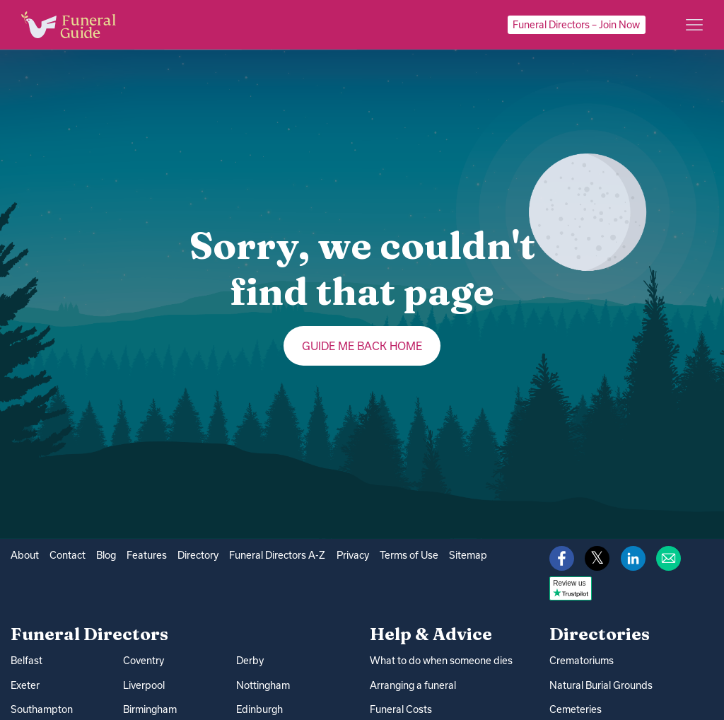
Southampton (42, 709)
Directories (599, 633)
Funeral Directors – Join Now (576, 24)
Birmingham (150, 709)
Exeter (25, 684)
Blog (106, 555)
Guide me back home (362, 345)
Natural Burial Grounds (601, 685)
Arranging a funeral (413, 685)
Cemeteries (575, 709)
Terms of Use (409, 555)
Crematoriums (581, 660)
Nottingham (263, 684)
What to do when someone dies (441, 660)
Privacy (353, 555)
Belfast (26, 660)
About (25, 555)
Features (147, 555)
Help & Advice (431, 633)
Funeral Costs (401, 709)
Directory (197, 555)
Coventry (143, 660)
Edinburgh (259, 709)
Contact (67, 555)
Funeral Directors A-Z (277, 555)
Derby (250, 660)
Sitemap (468, 555)
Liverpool (144, 684)
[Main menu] (694, 24)
